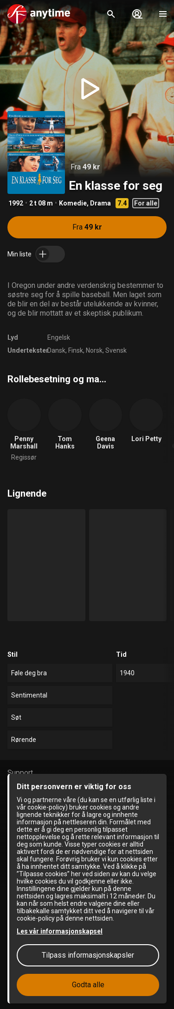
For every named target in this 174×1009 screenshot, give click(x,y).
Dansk (56, 350)
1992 (15, 203)
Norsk (94, 350)
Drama (100, 203)
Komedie (73, 203)
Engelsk (58, 337)
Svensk (116, 350)
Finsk (75, 350)
